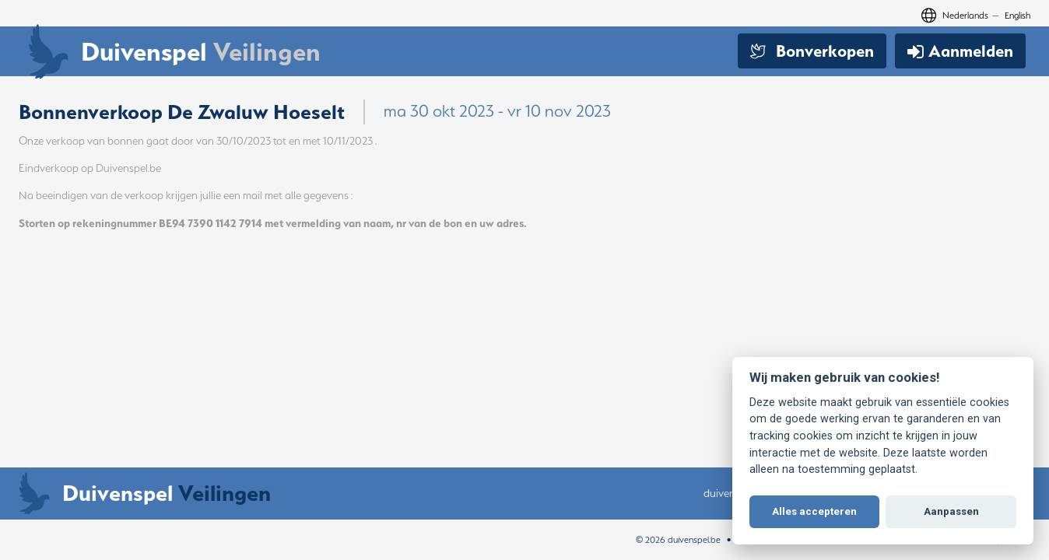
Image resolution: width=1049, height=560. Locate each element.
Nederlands (965, 15)
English (1017, 15)
